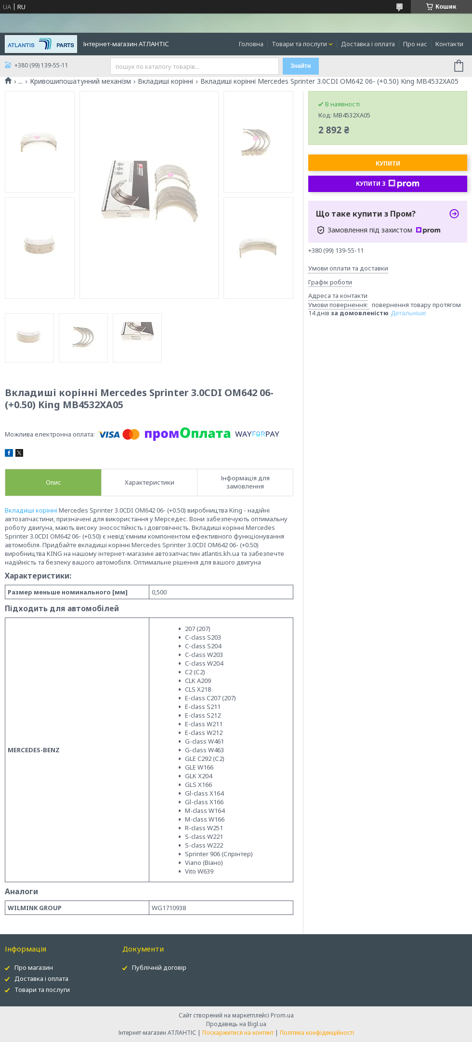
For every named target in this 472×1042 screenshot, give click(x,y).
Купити (388, 163)
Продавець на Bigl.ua (236, 1024)
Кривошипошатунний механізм (80, 81)
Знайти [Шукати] (300, 66)
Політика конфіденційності (317, 1033)
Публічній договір (159, 967)
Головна (251, 43)
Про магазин (33, 967)
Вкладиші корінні (165, 81)
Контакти (449, 43)
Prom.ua (282, 1015)
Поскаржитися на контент (238, 1033)
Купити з (388, 184)
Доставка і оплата (368, 43)
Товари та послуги (299, 43)
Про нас (415, 43)
